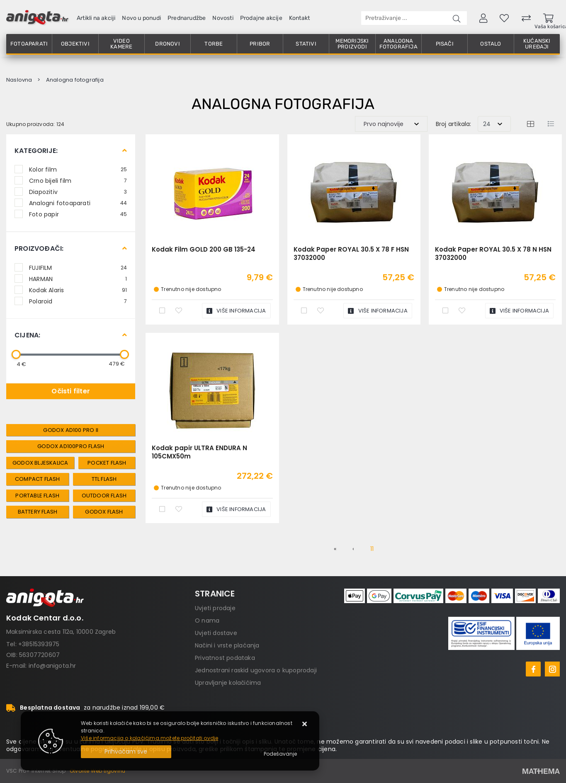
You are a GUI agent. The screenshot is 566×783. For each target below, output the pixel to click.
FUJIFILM (78, 267)
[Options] (280, 754)
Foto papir (78, 214)
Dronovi (167, 44)
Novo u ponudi (141, 18)
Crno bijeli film (78, 180)
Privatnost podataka (225, 658)
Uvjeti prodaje (215, 608)
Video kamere (121, 44)
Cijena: (27, 335)
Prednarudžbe (187, 18)
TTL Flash (104, 479)
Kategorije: (36, 150)
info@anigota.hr (52, 666)
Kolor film (78, 169)
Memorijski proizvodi (352, 44)
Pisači (445, 44)
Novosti (222, 18)
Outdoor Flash (104, 495)
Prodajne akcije (261, 18)
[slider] (16, 354)
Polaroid (78, 301)
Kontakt (299, 18)
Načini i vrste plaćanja (227, 645)
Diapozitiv (78, 191)
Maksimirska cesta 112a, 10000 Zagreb (61, 632)
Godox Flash (104, 512)
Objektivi (75, 44)
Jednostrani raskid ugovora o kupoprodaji (256, 670)
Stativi (306, 44)
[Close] (126, 751)
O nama (207, 620)
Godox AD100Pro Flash (70, 446)
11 (372, 549)
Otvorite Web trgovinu (97, 770)
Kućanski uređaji (537, 44)
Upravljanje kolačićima (228, 683)
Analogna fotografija (398, 44)
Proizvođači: (39, 248)
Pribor (260, 44)
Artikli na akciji (96, 18)
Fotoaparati (29, 44)
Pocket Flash (106, 463)
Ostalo (490, 44)
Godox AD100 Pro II (70, 430)
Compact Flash (37, 479)
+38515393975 (38, 644)
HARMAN (78, 278)
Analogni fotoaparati (78, 202)
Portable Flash (37, 495)
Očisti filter (70, 391)
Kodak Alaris (78, 289)
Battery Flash (38, 512)
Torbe (213, 44)
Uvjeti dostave (216, 633)
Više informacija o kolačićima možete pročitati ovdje (149, 738)
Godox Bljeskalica (40, 463)
